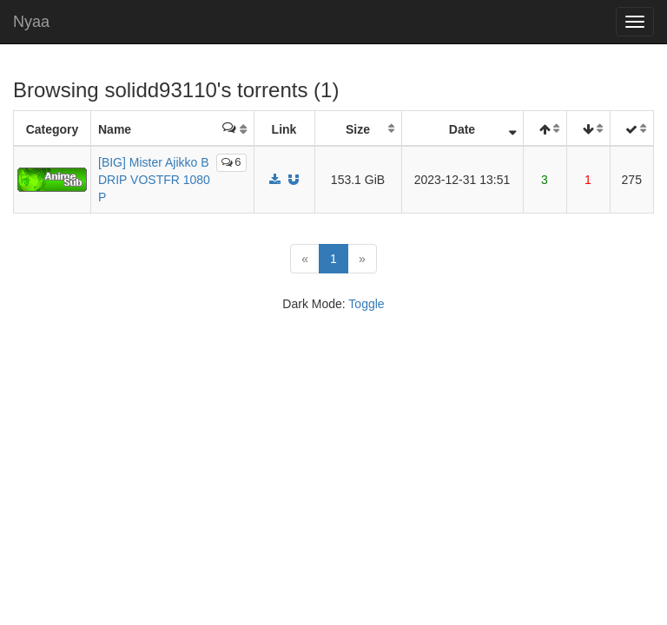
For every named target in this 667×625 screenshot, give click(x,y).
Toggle (366, 304)
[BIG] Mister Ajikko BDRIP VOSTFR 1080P (154, 179)
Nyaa (31, 21)
